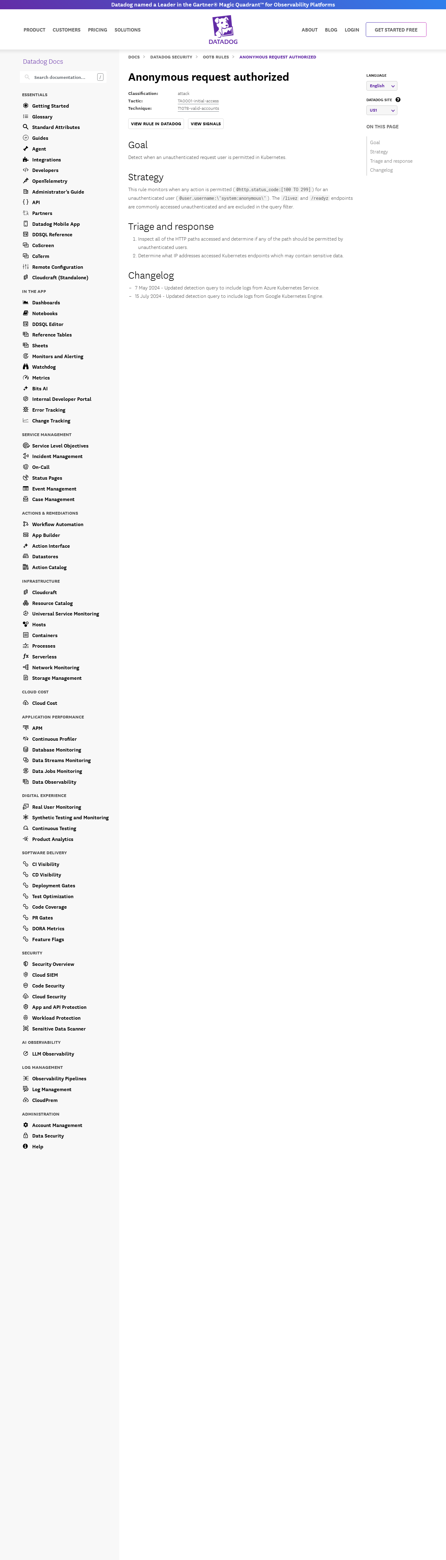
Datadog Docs (43, 61)
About (309, 29)
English (382, 85)
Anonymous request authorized (277, 56)
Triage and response (171, 225)
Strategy (146, 176)
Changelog (151, 274)
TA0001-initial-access (198, 100)
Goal (138, 143)
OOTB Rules (216, 56)
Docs (134, 56)
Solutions (128, 29)
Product (34, 29)
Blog (331, 29)
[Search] (67, 77)
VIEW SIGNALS (206, 123)
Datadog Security (171, 56)
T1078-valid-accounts (198, 108)
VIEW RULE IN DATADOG (156, 123)
